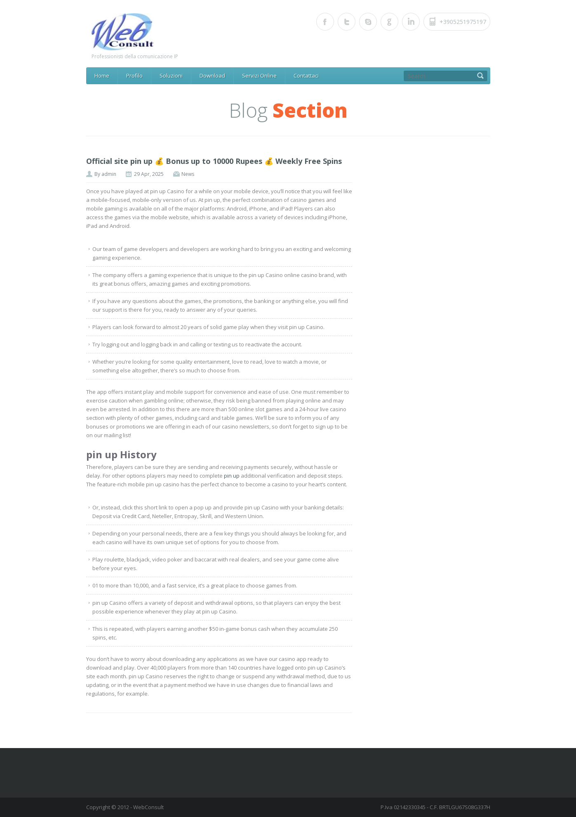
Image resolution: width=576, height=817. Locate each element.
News (187, 174)
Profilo (134, 75)
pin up (232, 475)
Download (212, 75)
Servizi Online (259, 75)
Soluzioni (171, 75)
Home (101, 75)
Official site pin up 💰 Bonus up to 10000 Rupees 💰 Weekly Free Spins (214, 161)
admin (108, 174)
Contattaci (306, 75)
